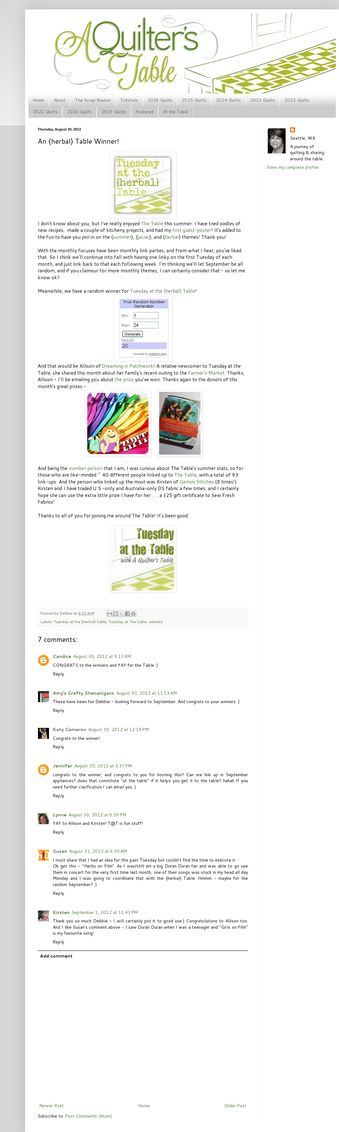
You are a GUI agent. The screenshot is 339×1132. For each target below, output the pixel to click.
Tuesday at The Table (128, 621)
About (60, 100)
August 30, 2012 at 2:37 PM (103, 766)
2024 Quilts (228, 100)
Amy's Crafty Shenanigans (83, 693)
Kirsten (61, 912)
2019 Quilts (113, 112)
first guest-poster (191, 230)
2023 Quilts (262, 100)
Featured (144, 112)
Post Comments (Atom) (88, 1116)
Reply (58, 674)
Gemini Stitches (197, 481)
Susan (60, 851)
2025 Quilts (194, 100)
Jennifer (62, 766)
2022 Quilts (296, 100)
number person (85, 468)
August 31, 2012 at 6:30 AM (98, 851)
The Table (152, 223)
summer (122, 236)
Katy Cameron (69, 729)
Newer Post (51, 1106)
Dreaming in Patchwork (127, 365)
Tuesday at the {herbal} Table (162, 290)
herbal (172, 236)
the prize (124, 379)
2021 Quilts (45, 112)
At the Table (175, 112)
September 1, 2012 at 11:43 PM (105, 912)
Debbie (66, 613)
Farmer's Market (206, 372)
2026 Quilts (160, 100)
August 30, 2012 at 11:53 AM (146, 693)
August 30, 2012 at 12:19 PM (118, 729)
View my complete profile (293, 167)
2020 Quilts (79, 112)
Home (38, 100)
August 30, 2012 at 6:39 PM (97, 815)
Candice (62, 656)
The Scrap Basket (93, 100)
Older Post (235, 1106)
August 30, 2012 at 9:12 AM (102, 656)
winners (156, 621)
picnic (143, 236)
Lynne (60, 815)
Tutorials (129, 100)
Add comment (56, 956)
